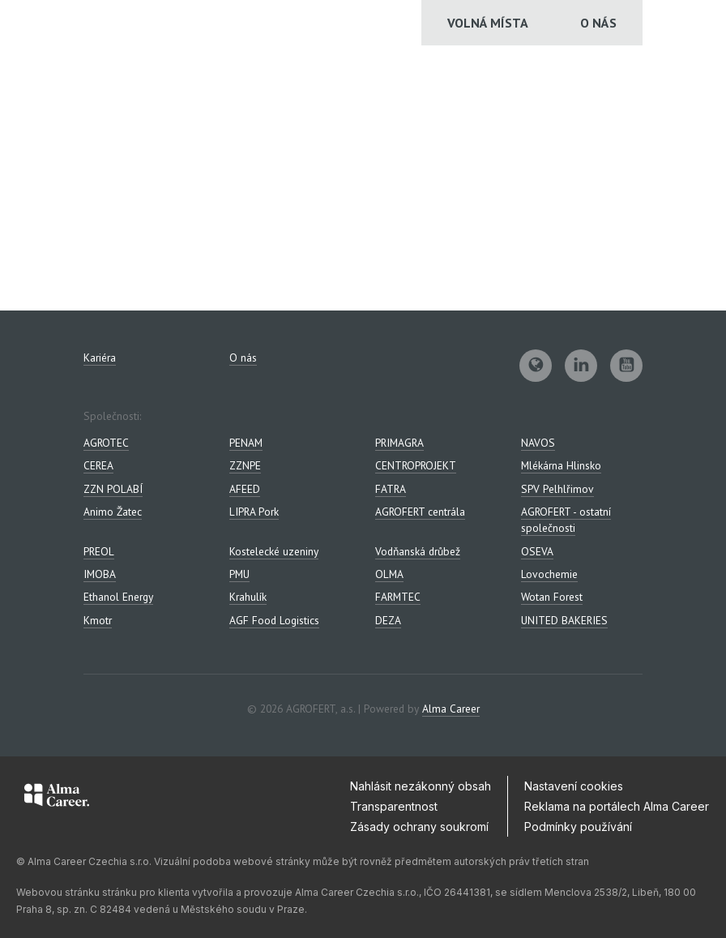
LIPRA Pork (254, 511)
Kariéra (99, 357)
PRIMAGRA (399, 442)
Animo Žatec (112, 511)
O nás (598, 23)
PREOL (98, 551)
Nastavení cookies (573, 786)
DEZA (388, 620)
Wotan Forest (552, 596)
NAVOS (538, 442)
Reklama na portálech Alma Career (616, 806)
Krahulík (248, 596)
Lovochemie (549, 574)
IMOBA (99, 574)
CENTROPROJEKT (415, 465)
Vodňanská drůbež (417, 551)
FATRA (390, 489)
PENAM (246, 442)
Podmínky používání (578, 826)
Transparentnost (394, 806)
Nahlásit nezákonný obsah (420, 786)
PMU (239, 574)
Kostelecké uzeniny (273, 551)
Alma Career (451, 708)
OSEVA (537, 551)
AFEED (244, 489)
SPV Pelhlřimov (557, 489)
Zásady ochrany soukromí (419, 826)
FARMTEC (398, 596)
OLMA (389, 574)
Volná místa (487, 23)
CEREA (98, 465)
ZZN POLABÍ (113, 489)
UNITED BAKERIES (564, 620)
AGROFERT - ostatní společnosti (566, 519)
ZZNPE (245, 465)
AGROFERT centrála (420, 511)
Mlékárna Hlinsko (561, 465)
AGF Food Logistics (274, 620)
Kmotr (97, 620)
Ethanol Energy (118, 596)
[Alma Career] (56, 798)
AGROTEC (106, 442)
